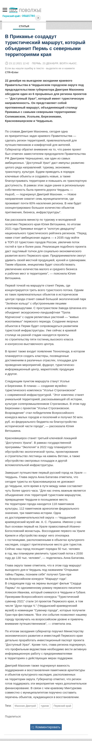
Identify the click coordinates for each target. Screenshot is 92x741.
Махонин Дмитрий (25, 705)
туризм (45, 705)
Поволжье (30, 10)
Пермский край (11, 16)
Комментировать (46, 727)
